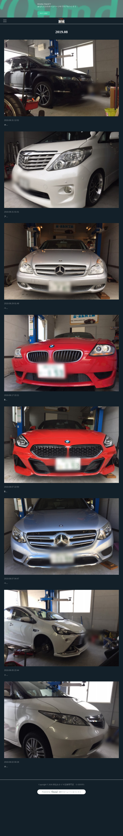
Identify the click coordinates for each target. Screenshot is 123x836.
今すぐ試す (44, 13)
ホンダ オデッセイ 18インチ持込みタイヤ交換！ (28, 124)
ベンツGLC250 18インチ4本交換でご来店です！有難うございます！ (33, 612)
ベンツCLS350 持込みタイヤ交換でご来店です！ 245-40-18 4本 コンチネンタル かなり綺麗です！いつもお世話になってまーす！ (60, 323)
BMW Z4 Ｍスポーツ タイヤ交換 (20, 511)
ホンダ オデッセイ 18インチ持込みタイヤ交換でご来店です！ (30, 129)
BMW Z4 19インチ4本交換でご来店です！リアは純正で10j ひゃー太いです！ (37, 515)
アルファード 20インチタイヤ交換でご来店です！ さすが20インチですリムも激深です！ (42, 226)
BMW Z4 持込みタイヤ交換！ (18, 414)
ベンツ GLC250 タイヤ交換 (18, 607)
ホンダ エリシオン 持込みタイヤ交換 (22, 800)
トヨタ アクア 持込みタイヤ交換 (20, 703)
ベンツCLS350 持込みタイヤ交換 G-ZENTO (26, 317)
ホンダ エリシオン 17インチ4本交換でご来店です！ (26, 805)
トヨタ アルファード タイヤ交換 (20, 221)
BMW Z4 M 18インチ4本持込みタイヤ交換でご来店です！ (29, 419)
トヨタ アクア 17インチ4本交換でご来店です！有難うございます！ (33, 708)
